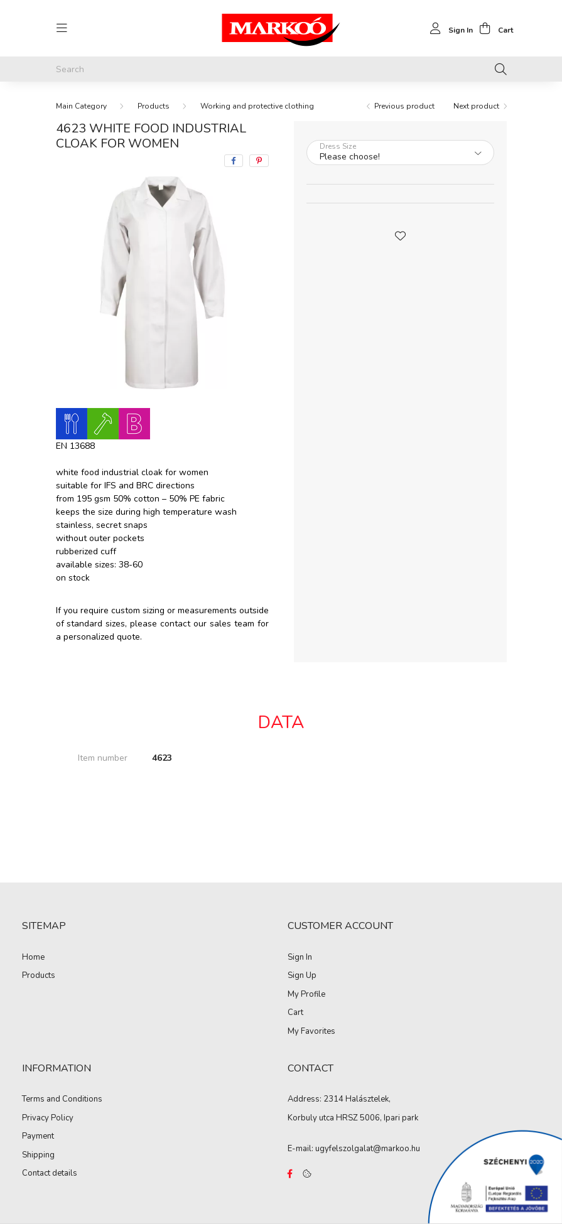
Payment (38, 1137)
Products (154, 106)
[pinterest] (259, 160)
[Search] (281, 69)
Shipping (38, 1156)
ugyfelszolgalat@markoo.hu (367, 1148)
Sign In (300, 958)
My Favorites (311, 1032)
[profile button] (448, 28)
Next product (476, 106)
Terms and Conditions (62, 1100)
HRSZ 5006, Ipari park (377, 1118)
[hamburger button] (62, 28)
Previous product (404, 106)
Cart (295, 1013)
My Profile (306, 995)
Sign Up (302, 976)
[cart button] (493, 28)
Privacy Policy (47, 1119)
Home (33, 958)
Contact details (49, 1174)
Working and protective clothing (257, 106)
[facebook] (233, 160)
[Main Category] (81, 106)
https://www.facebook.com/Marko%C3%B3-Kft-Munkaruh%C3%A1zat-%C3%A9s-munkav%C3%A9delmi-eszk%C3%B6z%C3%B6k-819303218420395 (290, 1173)
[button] (400, 234)
